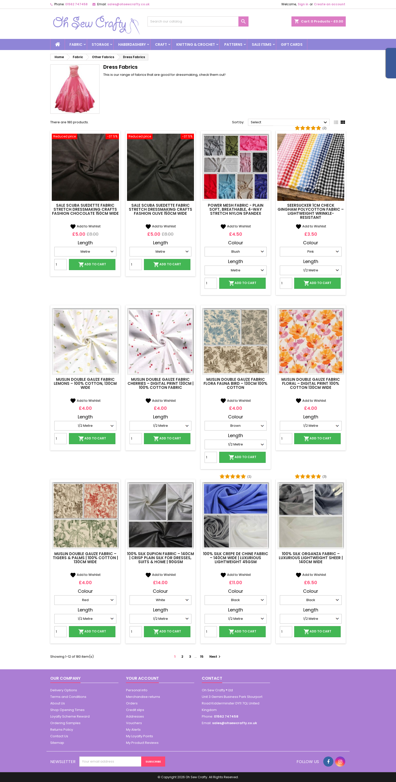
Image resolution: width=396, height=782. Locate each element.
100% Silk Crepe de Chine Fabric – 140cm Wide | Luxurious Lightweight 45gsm (235, 557)
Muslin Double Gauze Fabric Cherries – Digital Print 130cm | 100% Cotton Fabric (160, 383)
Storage (100, 44)
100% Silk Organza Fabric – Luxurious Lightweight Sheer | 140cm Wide (311, 557)
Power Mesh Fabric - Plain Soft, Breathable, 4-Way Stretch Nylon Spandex (235, 209)
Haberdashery (132, 44)
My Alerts (133, 729)
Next (215, 656)
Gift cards (292, 44)
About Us (57, 703)
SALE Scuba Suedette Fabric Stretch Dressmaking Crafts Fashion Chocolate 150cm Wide (85, 209)
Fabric (75, 44)
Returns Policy (61, 729)
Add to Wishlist (85, 226)
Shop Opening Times (67, 709)
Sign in (303, 4)
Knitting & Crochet (195, 44)
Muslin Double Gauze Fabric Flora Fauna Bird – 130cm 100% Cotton (235, 383)
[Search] (198, 21)
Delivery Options (63, 690)
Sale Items (261, 44)
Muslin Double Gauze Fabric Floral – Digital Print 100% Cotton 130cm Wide (310, 383)
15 (202, 656)
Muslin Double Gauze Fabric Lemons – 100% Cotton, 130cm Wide (85, 383)
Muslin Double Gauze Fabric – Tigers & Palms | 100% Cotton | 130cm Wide (85, 557)
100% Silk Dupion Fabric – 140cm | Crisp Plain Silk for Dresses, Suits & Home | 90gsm (160, 557)
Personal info (136, 690)
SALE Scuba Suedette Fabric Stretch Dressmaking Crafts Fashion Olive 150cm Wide (160, 209)
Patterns (233, 44)
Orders (132, 703)
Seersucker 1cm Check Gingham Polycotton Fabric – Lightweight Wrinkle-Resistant (311, 211)
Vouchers (134, 723)
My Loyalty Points (139, 736)
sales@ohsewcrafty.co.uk (128, 4)
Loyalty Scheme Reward (70, 716)
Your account (142, 678)
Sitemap (57, 742)
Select (289, 123)
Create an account (329, 4)
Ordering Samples (65, 723)
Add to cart (92, 265)
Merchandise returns (143, 696)
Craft (161, 44)
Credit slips (135, 709)
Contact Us (59, 736)
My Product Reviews (142, 742)
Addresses (135, 716)
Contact (212, 678)
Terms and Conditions (68, 696)
